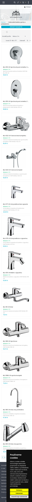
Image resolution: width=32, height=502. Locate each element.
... (27, 2)
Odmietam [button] (19, 493)
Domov (3, 22)
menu (4, 2)
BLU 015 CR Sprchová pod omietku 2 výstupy (16, 101)
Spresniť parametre (16, 27)
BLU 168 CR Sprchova (10, 341)
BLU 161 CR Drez (8, 307)
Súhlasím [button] (19, 490)
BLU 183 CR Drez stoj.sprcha (12, 444)
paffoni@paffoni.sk (16, 17)
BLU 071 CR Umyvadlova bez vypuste (15, 204)
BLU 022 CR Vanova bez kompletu (14, 136)
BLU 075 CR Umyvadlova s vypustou (15, 238)
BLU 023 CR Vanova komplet (12, 170)
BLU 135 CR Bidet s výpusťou (12, 273)
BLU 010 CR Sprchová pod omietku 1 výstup (16, 67)
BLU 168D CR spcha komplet (12, 375)
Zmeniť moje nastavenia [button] (19, 496)
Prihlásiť (28, 7)
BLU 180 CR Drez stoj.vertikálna (13, 410)
